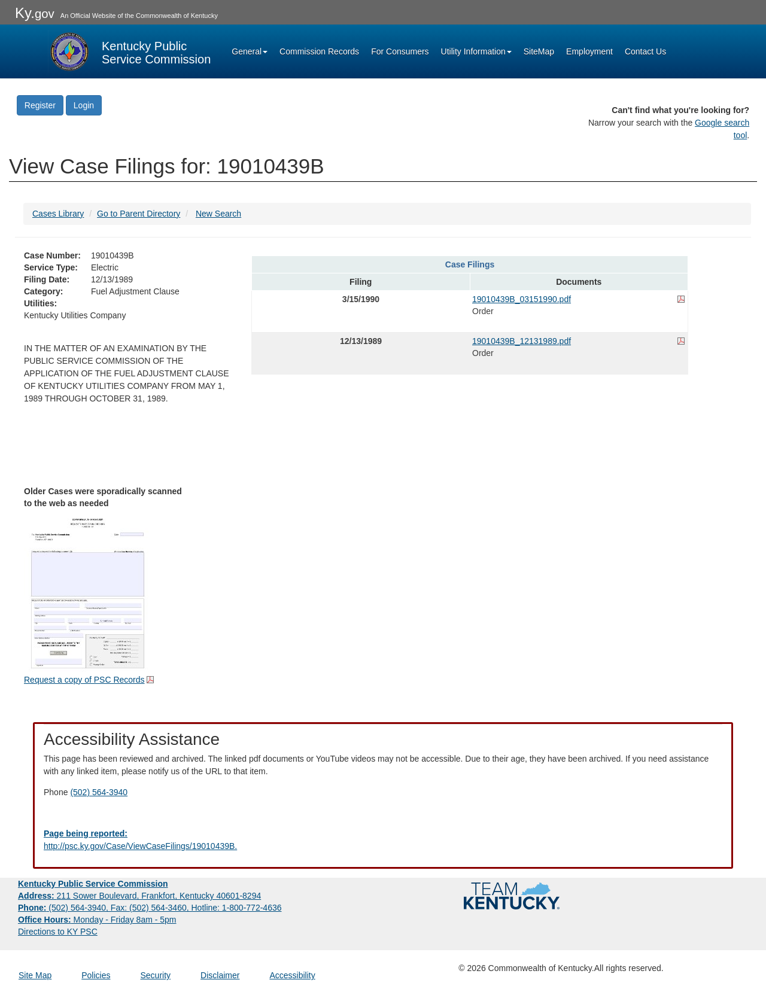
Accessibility (292, 975)
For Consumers (399, 51)
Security (156, 975)
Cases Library (58, 213)
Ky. (34, 13)
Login (84, 105)
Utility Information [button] (476, 51)
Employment (589, 51)
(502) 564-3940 (98, 792)
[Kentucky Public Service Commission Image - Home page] (129, 51)
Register (40, 105)
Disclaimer (219, 975)
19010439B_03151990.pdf (521, 299)
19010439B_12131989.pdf (521, 341)
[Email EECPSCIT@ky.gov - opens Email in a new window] (383, 840)
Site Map (35, 975)
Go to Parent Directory (138, 213)
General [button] (250, 51)
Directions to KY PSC (58, 931)
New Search (218, 213)
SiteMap (539, 51)
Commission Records (319, 51)
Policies (95, 975)
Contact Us (645, 51)
